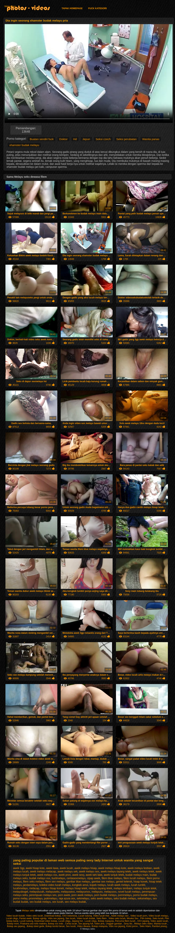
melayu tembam (123, 888)
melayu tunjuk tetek (145, 888)
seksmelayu (144, 898)
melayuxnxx (83, 891)
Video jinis (99, 923)
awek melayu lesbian (140, 868)
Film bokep (145, 918)
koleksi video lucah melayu (55, 884)
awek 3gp (18, 868)
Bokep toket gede (35, 926)
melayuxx (97, 891)
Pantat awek (25, 918)
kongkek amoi (80, 884)
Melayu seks (28, 910)
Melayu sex (10, 6)
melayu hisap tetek (76, 888)
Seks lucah (158, 918)
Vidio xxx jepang (117, 926)
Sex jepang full (85, 923)
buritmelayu (58, 878)
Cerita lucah (71, 923)
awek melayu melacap (43, 871)
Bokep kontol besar (55, 926)
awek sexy (78, 874)
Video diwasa (83, 926)
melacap (34, 888)
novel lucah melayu (129, 891)
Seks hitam (145, 926)
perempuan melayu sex (43, 895)
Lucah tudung (85, 915)
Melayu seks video (143, 923)
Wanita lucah (160, 923)
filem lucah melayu (134, 878)
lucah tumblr (138, 884)
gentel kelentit (124, 881)
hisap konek (141, 881)
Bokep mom (13, 923)
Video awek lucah (159, 921)
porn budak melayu (105, 895)
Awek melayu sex (120, 915)
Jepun (86, 139)
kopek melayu (98, 884)
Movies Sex (133, 918)
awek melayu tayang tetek (116, 871)
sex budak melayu (40, 901)
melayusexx (68, 891)
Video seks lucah (34, 915)
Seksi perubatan (126, 139)
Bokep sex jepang (16, 926)
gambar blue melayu (78, 881)
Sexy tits (128, 923)
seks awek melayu (101, 898)
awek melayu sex (89, 871)
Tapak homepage (72, 8)
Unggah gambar (114, 923)
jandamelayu (30, 884)
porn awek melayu (82, 895)
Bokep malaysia (106, 921)
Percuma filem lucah (125, 921)
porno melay (20, 898)
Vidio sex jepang (56, 918)
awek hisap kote (35, 868)
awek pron (65, 874)
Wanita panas (150, 139)
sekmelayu (83, 898)
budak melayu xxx (39, 878)
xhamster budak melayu (24, 145)
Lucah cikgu (12, 918)
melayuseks (53, 891)
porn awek (64, 895)
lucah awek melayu (118, 884)
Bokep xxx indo (56, 923)
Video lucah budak (15, 915)
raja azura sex (67, 898)
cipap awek (93, 878)
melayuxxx (110, 891)
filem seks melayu (33, 881)
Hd (75, 139)
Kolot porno (132, 926)
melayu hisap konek (52, 888)
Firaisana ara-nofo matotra (33, 923)
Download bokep (52, 915)
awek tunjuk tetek (114, 874)
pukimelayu (50, 898)
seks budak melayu (125, 898)
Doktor (63, 139)
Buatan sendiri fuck (42, 139)
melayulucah (36, 891)
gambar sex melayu (103, 881)
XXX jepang (143, 921)
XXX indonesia (69, 915)
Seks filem (101, 918)
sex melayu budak (75, 901)
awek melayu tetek (143, 871)
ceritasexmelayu (76, 878)
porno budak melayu (145, 895)
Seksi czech (103, 139)
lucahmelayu (20, 888)
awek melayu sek (68, 871)
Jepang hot (77, 921)
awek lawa (52, 868)
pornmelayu (125, 895)
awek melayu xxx (47, 874)
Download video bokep (45, 921)
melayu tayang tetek (100, 888)
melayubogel (20, 891)
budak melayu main (137, 874)
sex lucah (57, 901)
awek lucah (66, 868)
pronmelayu (36, 898)
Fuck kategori (97, 8)
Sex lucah (70, 918)
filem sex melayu (55, 881)
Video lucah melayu (158, 915)
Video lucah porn (138, 915)
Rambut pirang (159, 926)
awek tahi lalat (94, 874)
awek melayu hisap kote (112, 868)
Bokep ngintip (39, 918)
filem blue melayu (112, 878)
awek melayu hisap (85, 868)
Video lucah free (101, 915)
